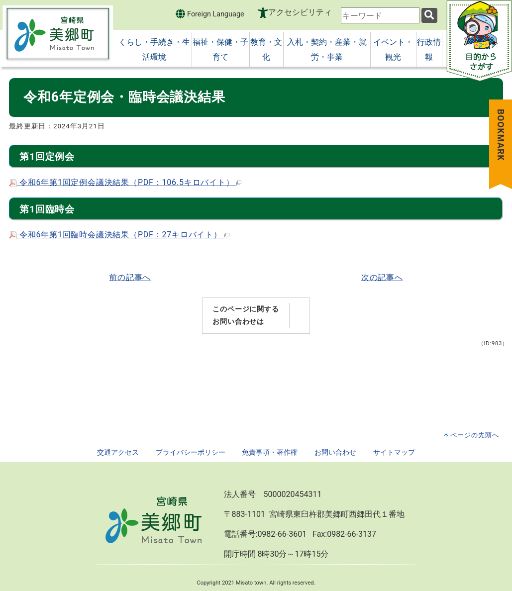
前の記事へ (130, 277)
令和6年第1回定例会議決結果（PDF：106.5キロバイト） (125, 182)
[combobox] (380, 15)
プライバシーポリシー (190, 452)
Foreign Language (210, 13)
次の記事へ (382, 277)
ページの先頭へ (474, 435)
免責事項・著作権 (270, 452)
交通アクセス (118, 452)
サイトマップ (394, 452)
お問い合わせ (335, 452)
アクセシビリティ (300, 12)
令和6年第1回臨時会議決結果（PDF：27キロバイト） (119, 234)
